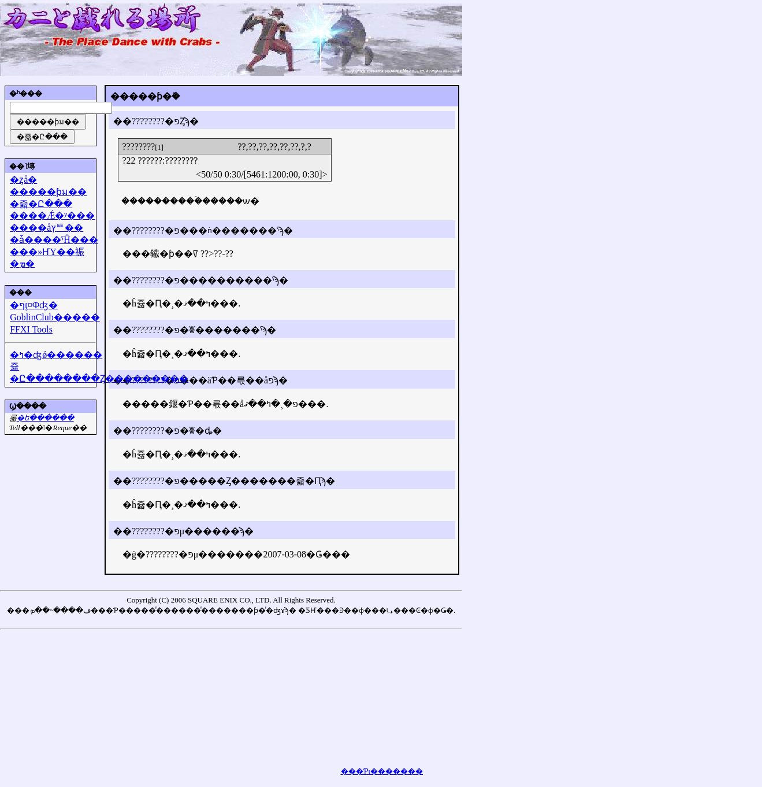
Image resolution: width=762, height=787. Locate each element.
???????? (138, 147)
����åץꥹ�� (46, 227)
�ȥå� (23, 179)
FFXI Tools (31, 329)
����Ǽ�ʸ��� (52, 215)
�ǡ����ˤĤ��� (54, 240)
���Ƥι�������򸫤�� (382, 771)
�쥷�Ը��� (41, 204)
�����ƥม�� (48, 192)
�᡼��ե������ (45, 417)
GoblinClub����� (55, 317)
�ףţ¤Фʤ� (34, 305)
